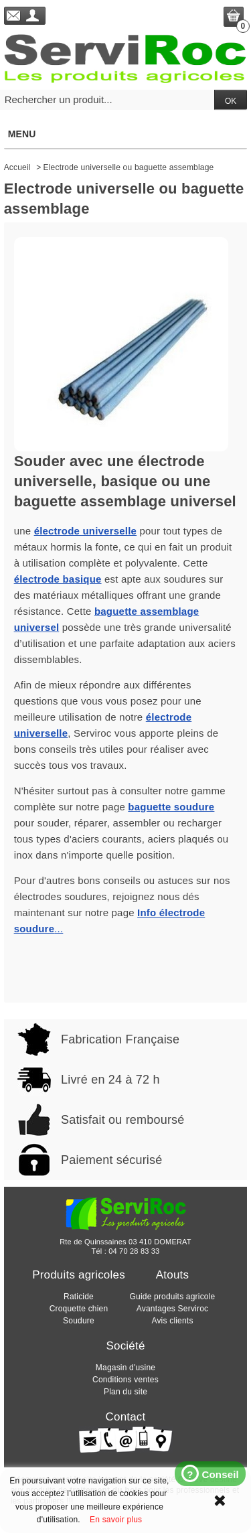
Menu (125, 134)
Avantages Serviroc (172, 1308)
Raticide (79, 1296)
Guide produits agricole (172, 1296)
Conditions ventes (125, 1379)
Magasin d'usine (125, 1367)
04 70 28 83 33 (133, 1251)
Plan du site (125, 1391)
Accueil (17, 167)
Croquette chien (79, 1308)
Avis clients (172, 1320)
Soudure (78, 1320)
